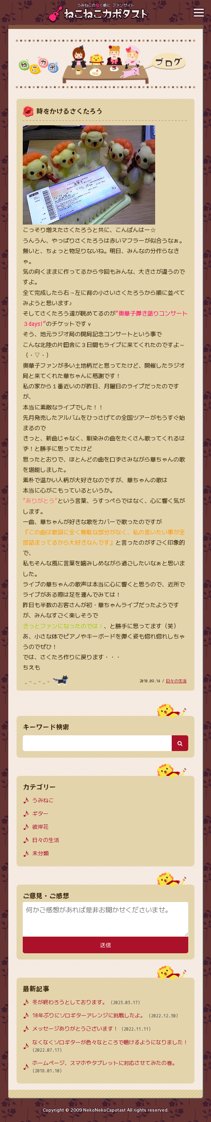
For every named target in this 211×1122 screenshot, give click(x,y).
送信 (105, 945)
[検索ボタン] (180, 743)
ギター (40, 813)
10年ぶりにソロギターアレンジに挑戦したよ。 (105, 1015)
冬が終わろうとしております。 (86, 1002)
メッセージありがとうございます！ (91, 1028)
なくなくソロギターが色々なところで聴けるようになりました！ (110, 1046)
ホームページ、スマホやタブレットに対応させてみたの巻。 (104, 1067)
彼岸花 (40, 826)
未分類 (40, 853)
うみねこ (43, 800)
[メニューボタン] (198, 12)
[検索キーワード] (97, 743)
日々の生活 (176, 680)
